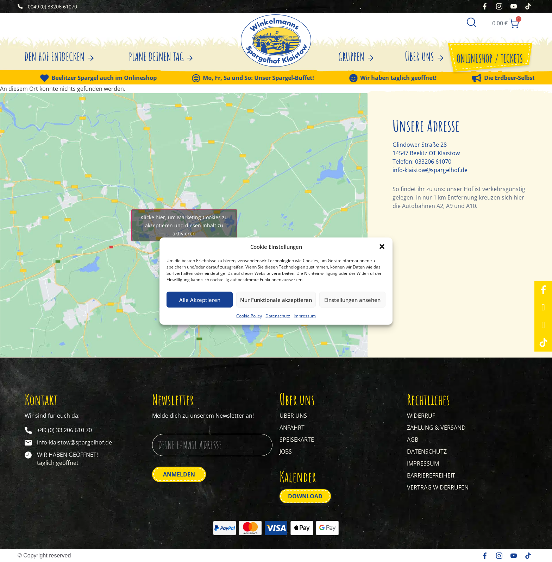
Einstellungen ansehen (352, 299)
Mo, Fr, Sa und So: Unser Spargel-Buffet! (265, 78)
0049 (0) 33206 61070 (52, 6)
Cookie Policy (249, 316)
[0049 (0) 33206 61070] (20, 6)
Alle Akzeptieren (199, 299)
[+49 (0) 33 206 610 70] (28, 430)
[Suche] (471, 21)
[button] (381, 246)
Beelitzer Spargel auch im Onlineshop (110, 78)
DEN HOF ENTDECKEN (59, 57)
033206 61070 (433, 161)
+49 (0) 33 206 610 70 (64, 430)
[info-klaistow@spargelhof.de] (28, 442)
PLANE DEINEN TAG (161, 57)
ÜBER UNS (424, 57)
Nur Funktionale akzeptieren (276, 299)
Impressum (305, 316)
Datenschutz (277, 316)
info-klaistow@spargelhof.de (430, 170)
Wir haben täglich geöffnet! (405, 78)
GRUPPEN (356, 57)
